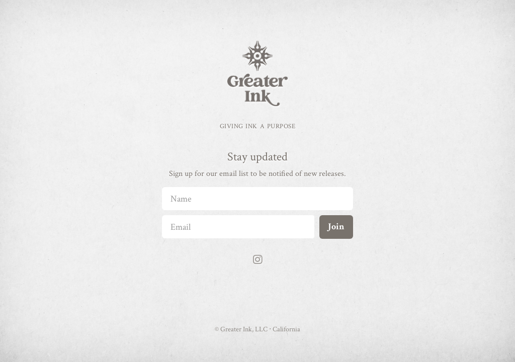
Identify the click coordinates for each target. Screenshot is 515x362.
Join (336, 226)
